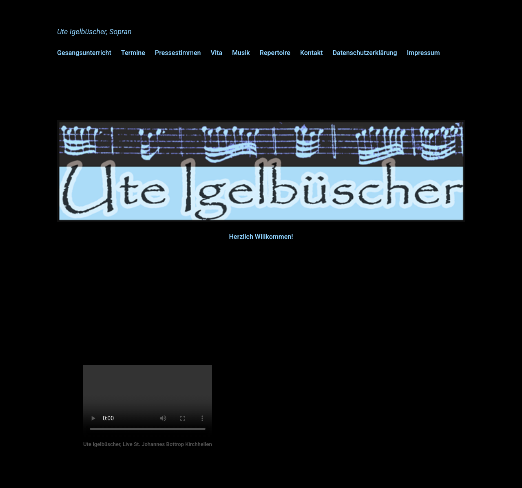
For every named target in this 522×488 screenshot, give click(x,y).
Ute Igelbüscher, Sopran (94, 31)
